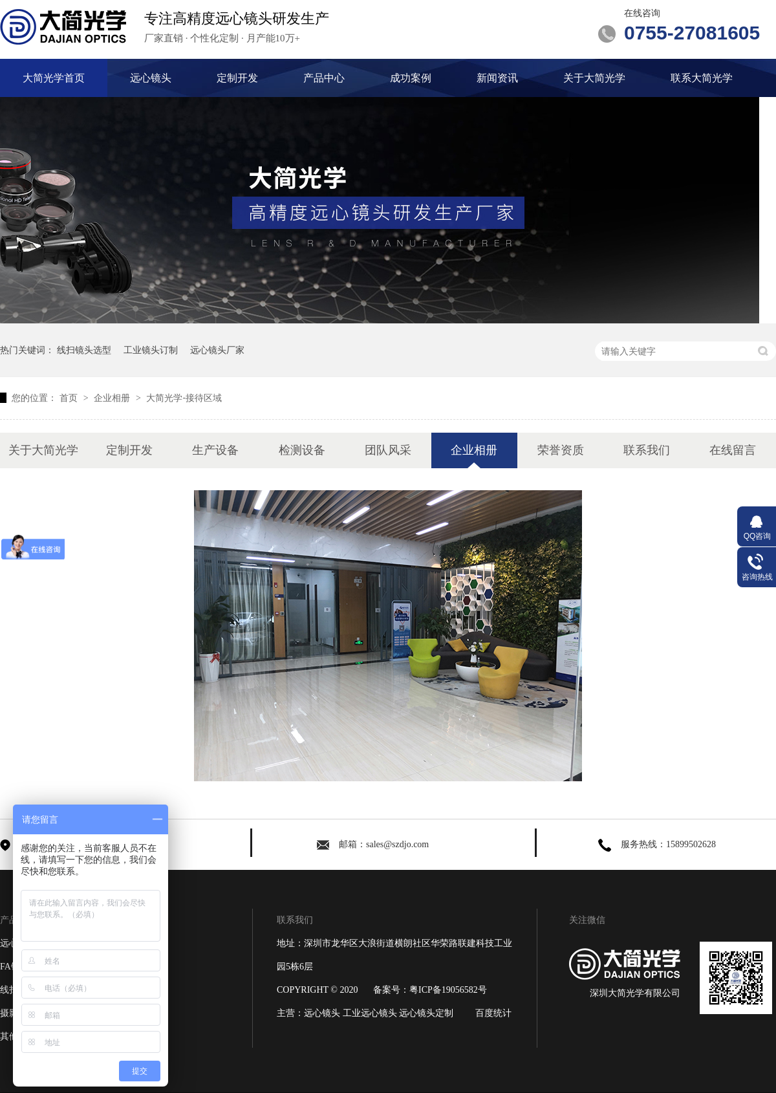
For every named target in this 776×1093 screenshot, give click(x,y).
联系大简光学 (702, 77)
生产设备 (215, 450)
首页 (69, 398)
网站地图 (144, 1036)
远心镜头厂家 (217, 350)
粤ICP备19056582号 (448, 990)
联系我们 (646, 450)
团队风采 (388, 450)
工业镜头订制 (151, 350)
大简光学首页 (54, 77)
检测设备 (302, 450)
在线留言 (732, 450)
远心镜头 (150, 77)
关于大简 (144, 1013)
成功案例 (410, 77)
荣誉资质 (560, 450)
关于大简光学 (594, 77)
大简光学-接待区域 (184, 398)
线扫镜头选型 (84, 350)
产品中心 (324, 77)
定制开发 (237, 77)
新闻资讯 (497, 77)
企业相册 (113, 398)
